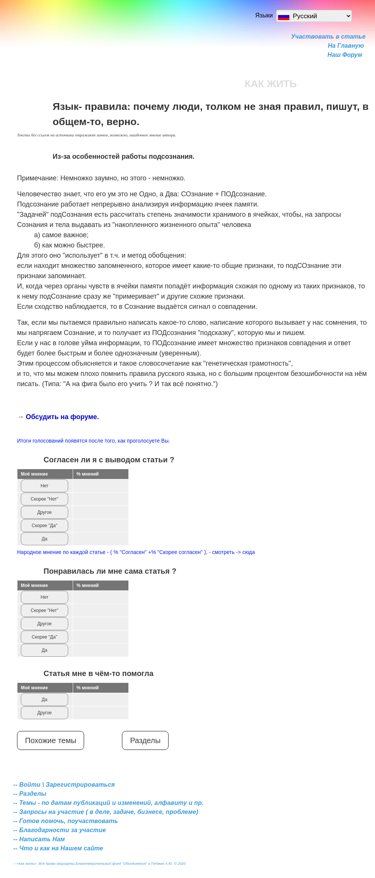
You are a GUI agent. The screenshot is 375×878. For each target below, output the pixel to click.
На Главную (346, 45)
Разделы (145, 740)
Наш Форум (345, 55)
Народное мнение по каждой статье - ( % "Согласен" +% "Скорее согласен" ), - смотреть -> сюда (136, 552)
